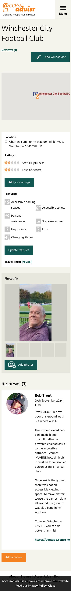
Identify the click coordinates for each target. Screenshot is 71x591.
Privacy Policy (37, 585)
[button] (37, 96)
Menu (63, 13)
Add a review (13, 557)
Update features (18, 250)
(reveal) (27, 261)
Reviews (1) (9, 49)
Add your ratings (19, 182)
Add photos (21, 364)
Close (51, 585)
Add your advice (50, 57)
